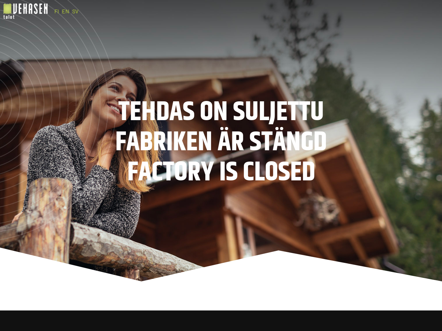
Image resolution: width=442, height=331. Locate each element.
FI (56, 11)
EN (65, 11)
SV (75, 11)
